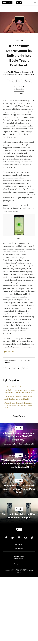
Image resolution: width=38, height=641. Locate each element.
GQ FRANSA (8, 351)
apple (27, 360)
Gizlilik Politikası (19, 556)
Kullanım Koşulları (19, 558)
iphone (7, 362)
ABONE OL (7, 2)
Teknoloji (19, 41)
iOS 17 (20, 360)
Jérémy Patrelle (19, 87)
